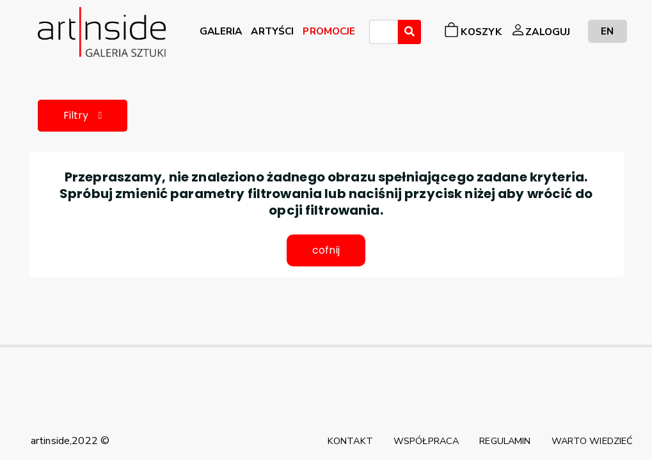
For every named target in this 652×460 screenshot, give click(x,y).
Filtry (82, 115)
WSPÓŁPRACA (426, 440)
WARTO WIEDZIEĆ (592, 440)
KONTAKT (350, 440)
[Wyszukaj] (409, 32)
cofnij (326, 250)
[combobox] (383, 32)
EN (607, 31)
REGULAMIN (504, 440)
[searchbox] (377, 34)
